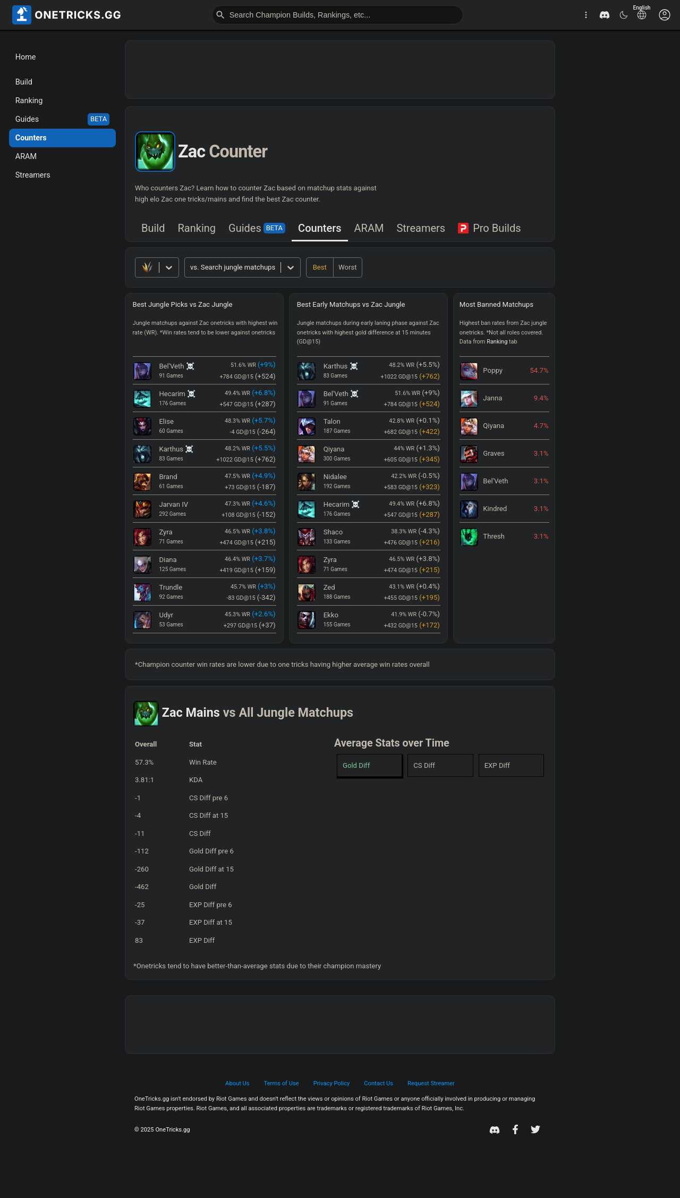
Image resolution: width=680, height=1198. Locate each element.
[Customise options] (664, 15)
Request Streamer (431, 1083)
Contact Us (378, 1083)
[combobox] (191, 267)
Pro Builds (489, 228)
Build (153, 228)
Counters (319, 228)
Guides (256, 228)
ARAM (369, 228)
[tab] (153, 228)
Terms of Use (281, 1083)
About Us (237, 1083)
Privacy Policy (331, 1083)
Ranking (197, 228)
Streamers (420, 228)
